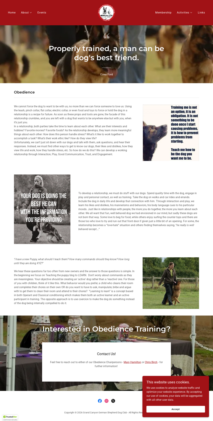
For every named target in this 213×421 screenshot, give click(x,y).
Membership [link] (163, 12)
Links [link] (201, 12)
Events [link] (41, 12)
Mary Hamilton (132, 362)
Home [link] (12, 12)
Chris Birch (151, 362)
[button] (26, 13)
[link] (106, 12)
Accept (176, 413)
